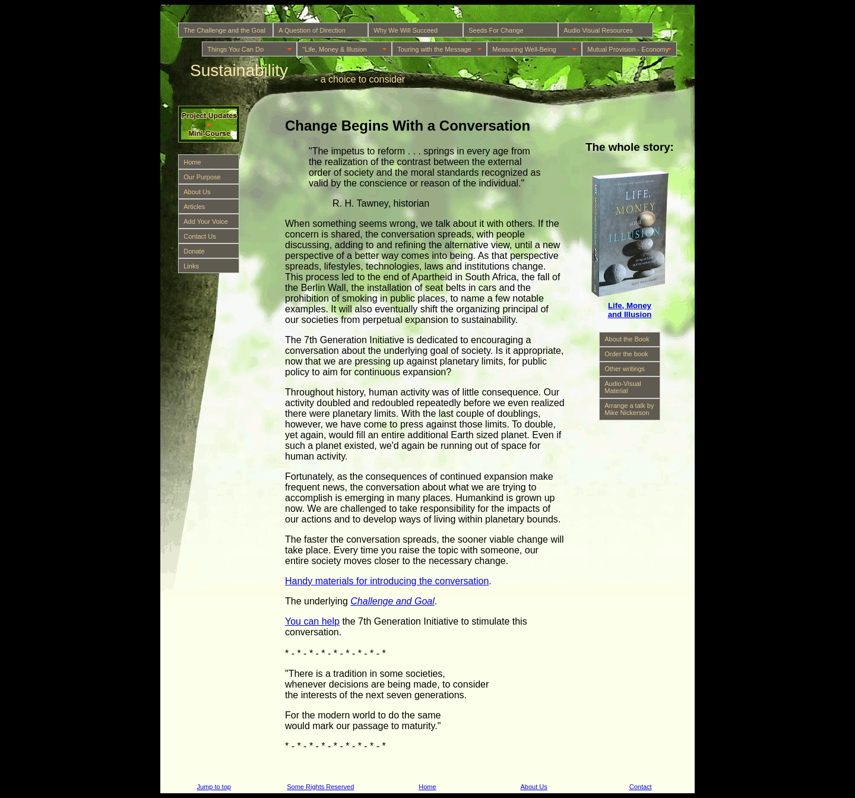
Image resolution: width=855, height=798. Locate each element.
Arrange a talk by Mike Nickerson (629, 409)
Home (192, 162)
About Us (196, 191)
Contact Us (199, 236)
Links (191, 266)
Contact (640, 786)
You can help (312, 621)
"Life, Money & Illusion (334, 49)
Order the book (626, 353)
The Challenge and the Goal (224, 30)
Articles (194, 206)
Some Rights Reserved (320, 786)
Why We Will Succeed (405, 30)
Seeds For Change (495, 30)
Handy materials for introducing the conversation (387, 581)
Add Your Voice (205, 221)
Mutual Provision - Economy (628, 49)
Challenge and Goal (392, 601)
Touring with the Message (434, 49)
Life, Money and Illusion (630, 310)
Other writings (624, 368)
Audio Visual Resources (598, 30)
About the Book (626, 339)
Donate (193, 251)
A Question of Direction (312, 30)
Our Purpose (201, 176)
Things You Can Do (235, 49)
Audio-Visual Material (622, 387)
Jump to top (213, 786)
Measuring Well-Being (524, 49)
